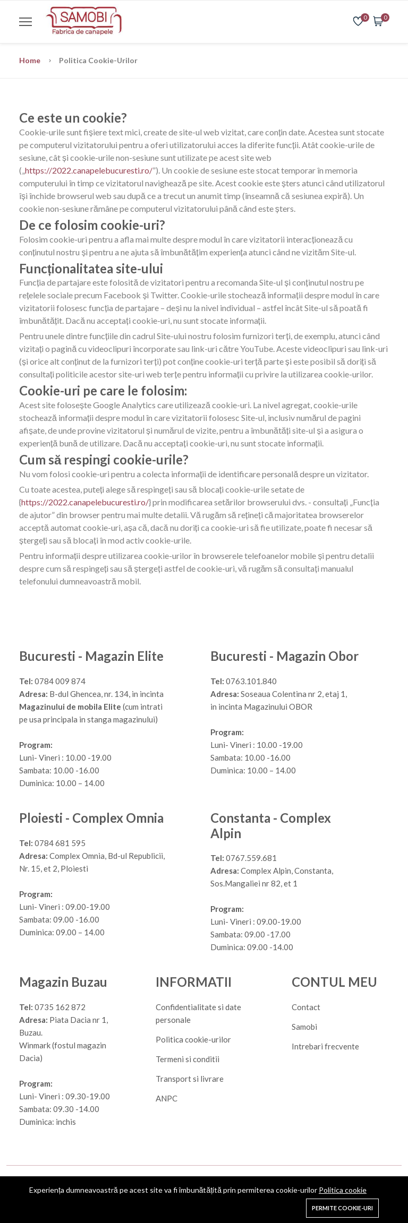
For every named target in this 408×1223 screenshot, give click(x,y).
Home (30, 60)
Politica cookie (343, 1189)
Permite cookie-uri (342, 1207)
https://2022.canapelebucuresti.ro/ (88, 170)
